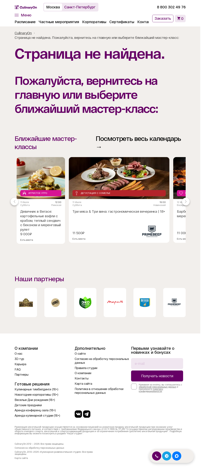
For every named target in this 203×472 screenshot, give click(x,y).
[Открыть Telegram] (166, 456)
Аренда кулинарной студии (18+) (37, 415)
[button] (23, 15)
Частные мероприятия (59, 22)
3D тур (19, 358)
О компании (83, 373)
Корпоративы (94, 22)
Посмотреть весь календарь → (138, 143)
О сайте (80, 353)
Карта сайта (83, 383)
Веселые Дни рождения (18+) (35, 399)
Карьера (20, 364)
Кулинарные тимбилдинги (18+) (36, 389)
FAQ (18, 369)
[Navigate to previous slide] (14, 201)
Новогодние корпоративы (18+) (36, 394)
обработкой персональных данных (157, 387)
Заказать (163, 19)
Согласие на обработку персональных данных (39, 448)
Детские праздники (28, 405)
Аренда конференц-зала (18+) (35, 410)
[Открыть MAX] (176, 456)
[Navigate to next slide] (186, 201)
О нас (18, 353)
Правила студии (86, 368)
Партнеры (21, 374)
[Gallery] (100, 201)
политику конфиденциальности (151, 390)
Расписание (25, 22)
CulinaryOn (23, 33)
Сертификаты (121, 22)
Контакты (146, 22)
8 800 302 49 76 (171, 7)
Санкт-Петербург (79, 7)
